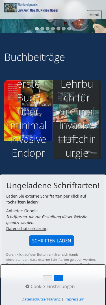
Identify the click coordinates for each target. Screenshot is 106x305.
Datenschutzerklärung (26, 228)
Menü (94, 14)
